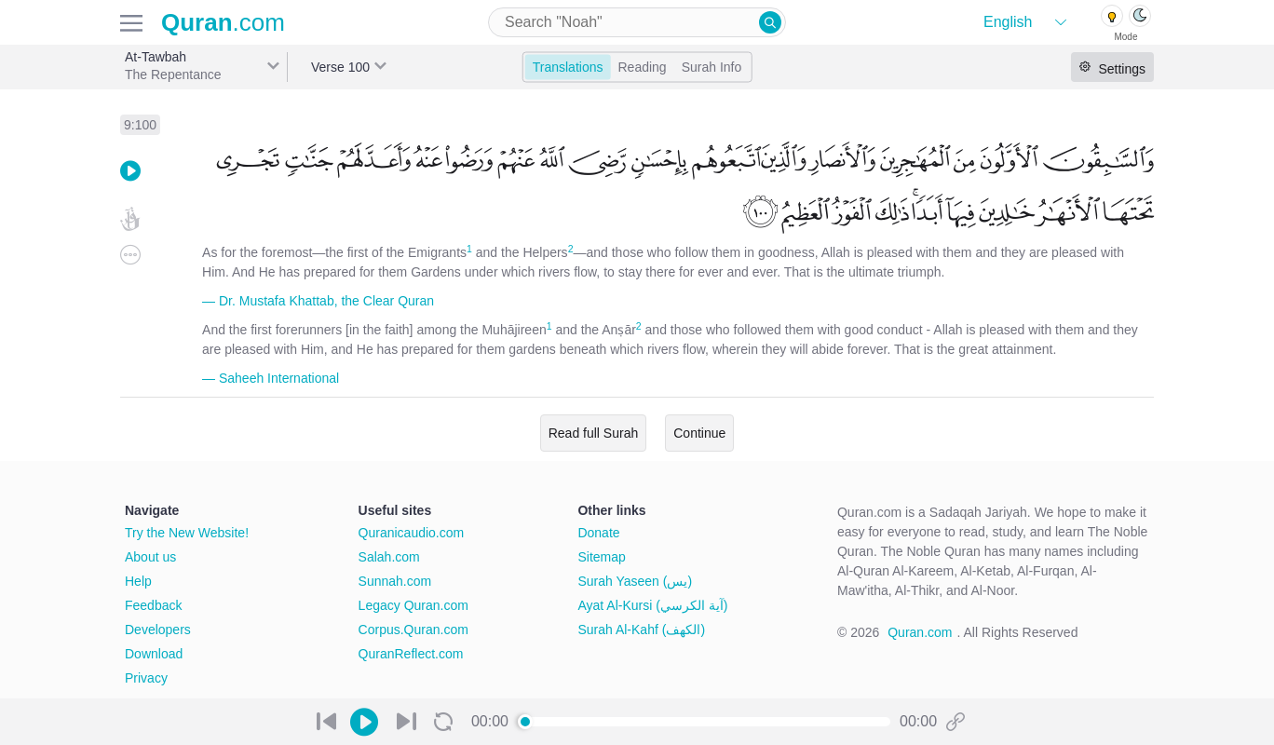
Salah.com (389, 556)
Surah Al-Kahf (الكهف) (641, 629)
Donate (598, 532)
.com (223, 22)
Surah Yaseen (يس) (634, 581)
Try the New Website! (187, 532)
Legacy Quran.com (413, 605)
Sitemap (601, 556)
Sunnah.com (395, 581)
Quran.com (920, 632)
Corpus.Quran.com (413, 629)
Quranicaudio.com (412, 532)
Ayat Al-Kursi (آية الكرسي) (652, 605)
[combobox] (637, 22)
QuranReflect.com (411, 653)
